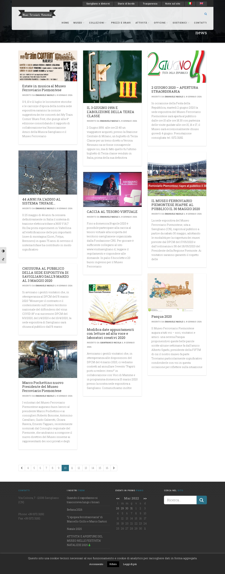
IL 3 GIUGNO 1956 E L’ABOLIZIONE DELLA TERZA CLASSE (110, 111)
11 (72, 468)
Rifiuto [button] (113, 564)
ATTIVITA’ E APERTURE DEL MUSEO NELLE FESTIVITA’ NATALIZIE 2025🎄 (85, 541)
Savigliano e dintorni (98, 3)
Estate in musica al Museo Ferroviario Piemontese (44, 88)
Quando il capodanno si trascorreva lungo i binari (83, 500)
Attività (142, 22)
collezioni (98, 22)
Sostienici (181, 22)
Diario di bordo (126, 3)
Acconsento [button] (96, 564)
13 (86, 468)
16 (107, 468)
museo (79, 22)
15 (100, 468)
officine (161, 22)
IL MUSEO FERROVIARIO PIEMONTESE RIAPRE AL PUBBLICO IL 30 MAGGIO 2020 (175, 204)
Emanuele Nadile (44, 95)
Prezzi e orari (121, 22)
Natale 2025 (74, 529)
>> (145, 498)
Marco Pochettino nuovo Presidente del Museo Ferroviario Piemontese (42, 386)
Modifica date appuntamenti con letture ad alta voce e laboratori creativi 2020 (110, 333)
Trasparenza (150, 3)
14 (93, 468)
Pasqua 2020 (161, 316)
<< (118, 498)
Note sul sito (172, 3)
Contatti (200, 22)
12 (79, 468)
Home (65, 22)
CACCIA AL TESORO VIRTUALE (112, 211)
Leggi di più (130, 564)
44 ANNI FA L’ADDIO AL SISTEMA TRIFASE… (41, 201)
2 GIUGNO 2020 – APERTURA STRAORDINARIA (174, 89)
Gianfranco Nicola (110, 342)
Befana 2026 (74, 509)
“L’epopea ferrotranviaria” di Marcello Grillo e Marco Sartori (87, 519)
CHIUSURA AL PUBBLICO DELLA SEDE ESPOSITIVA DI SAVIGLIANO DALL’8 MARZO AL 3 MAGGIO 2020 (45, 274)
